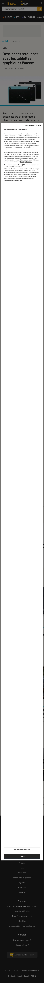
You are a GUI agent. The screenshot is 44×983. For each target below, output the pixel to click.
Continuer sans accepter (33, 125)
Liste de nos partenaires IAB (13, 180)
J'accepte (22, 856)
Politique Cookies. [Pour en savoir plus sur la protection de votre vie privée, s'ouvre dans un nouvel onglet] (26, 162)
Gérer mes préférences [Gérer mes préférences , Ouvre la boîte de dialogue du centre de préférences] (22, 850)
